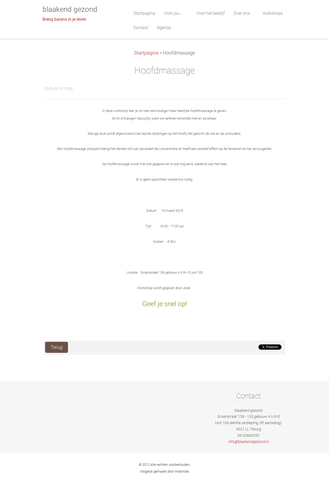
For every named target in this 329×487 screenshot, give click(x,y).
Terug (56, 347)
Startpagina (146, 53)
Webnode (182, 471)
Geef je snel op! (164, 304)
